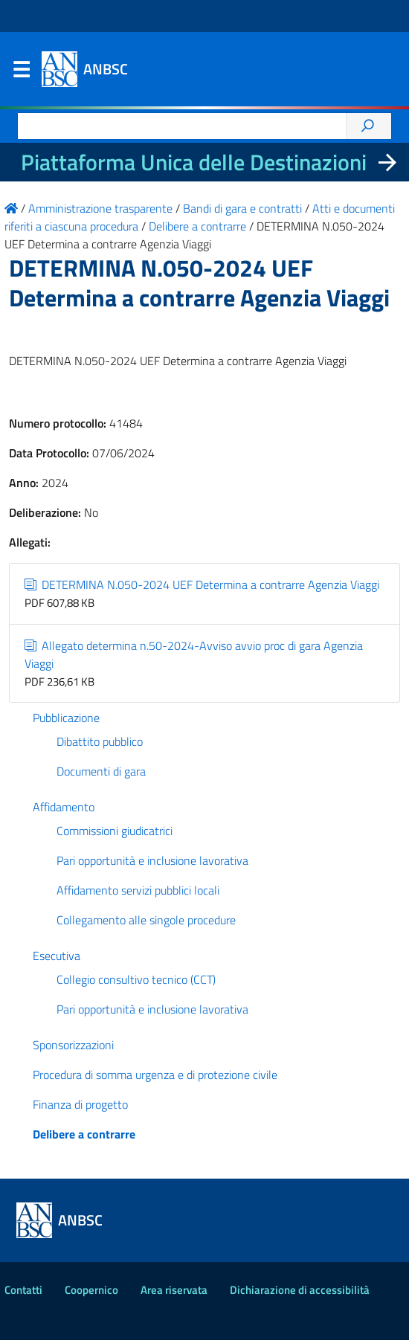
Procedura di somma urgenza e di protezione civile (155, 1074)
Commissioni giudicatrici (115, 831)
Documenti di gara (101, 771)
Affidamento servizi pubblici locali (138, 890)
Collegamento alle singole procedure (146, 920)
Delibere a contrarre (84, 1134)
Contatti (23, 1289)
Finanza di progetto (80, 1104)
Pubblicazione (66, 718)
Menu (20, 72)
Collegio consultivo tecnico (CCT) (136, 979)
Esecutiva (56, 955)
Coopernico (91, 1289)
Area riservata (174, 1289)
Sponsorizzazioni (73, 1045)
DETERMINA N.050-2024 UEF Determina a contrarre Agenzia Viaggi (202, 584)
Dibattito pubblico (100, 741)
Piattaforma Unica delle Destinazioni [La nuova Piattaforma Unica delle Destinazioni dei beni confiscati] (194, 162)
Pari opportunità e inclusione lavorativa (152, 860)
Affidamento (63, 807)
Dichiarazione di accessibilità (300, 1289)
